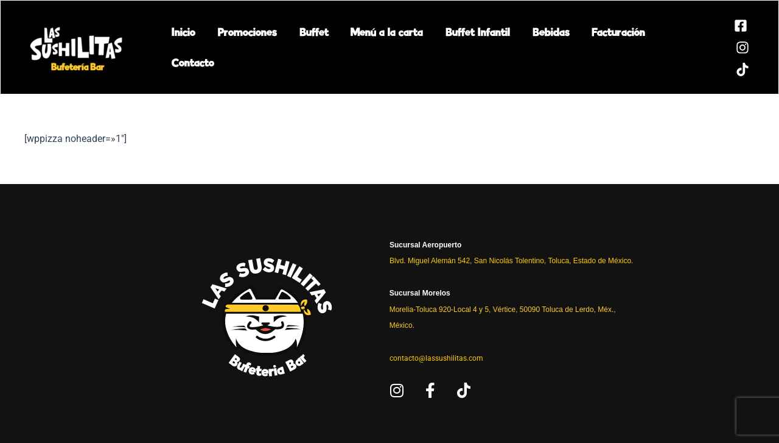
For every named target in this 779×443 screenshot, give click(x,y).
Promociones (243, 47)
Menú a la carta (377, 47)
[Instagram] (724, 47)
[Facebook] (722, 26)
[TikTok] (724, 69)
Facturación (600, 47)
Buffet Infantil (465, 47)
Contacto (667, 47)
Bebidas (535, 47)
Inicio (182, 47)
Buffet (306, 47)
